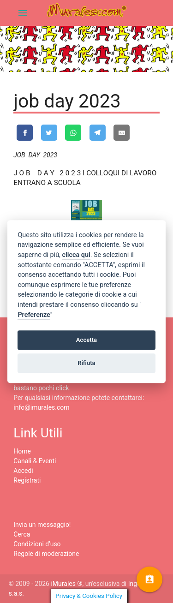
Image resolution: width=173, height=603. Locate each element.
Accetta (86, 339)
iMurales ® (66, 583)
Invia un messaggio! (42, 524)
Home (22, 451)
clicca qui (76, 255)
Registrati (27, 480)
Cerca (21, 534)
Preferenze (34, 315)
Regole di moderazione (46, 553)
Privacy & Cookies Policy (88, 595)
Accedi (23, 470)
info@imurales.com (41, 407)
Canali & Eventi (34, 461)
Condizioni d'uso (36, 544)
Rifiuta (86, 362)
